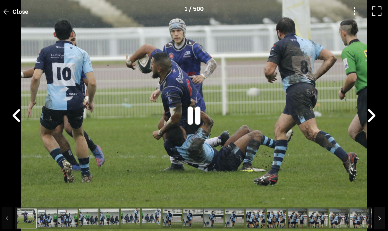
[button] (17, 198)
